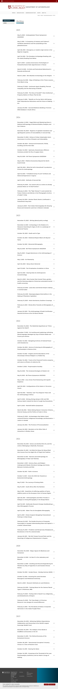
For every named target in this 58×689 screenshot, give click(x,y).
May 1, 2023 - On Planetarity (25, 259)
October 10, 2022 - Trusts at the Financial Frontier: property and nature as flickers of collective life (35, 361)
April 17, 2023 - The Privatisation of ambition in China (33, 268)
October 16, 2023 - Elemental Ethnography (30, 244)
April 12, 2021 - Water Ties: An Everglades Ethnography (33, 510)
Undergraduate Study (31, 12)
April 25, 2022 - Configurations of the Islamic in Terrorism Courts (34, 387)
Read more (52, 684)
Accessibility (21, 676)
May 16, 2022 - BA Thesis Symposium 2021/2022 (31, 375)
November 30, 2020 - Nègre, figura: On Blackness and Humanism (33, 552)
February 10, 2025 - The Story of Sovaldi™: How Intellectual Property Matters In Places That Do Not (35, 94)
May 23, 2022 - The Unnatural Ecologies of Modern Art (33, 371)
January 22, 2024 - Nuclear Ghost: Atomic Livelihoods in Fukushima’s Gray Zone (34, 200)
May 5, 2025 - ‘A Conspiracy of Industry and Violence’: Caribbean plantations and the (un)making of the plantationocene (33, 43)
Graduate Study (20, 12)
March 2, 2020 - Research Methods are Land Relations (33, 583)
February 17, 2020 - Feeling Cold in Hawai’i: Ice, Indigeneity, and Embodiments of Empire (35, 595)
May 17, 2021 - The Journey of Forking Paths (30, 482)
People (13, 12)
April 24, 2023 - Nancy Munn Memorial (28, 264)
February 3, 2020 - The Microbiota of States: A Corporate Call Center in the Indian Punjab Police (34, 607)
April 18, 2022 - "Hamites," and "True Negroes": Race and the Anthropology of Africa (34, 393)
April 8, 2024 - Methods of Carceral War (29, 180)
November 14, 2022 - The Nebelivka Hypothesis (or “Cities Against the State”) (34, 327)
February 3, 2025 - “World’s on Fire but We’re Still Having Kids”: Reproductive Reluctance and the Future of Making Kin (34, 101)
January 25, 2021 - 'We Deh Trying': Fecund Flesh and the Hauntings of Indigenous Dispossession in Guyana (34, 537)
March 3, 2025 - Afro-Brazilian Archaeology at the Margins (34, 75)
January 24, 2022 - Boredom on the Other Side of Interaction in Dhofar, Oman (32, 430)
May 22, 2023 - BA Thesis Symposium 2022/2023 (31, 248)
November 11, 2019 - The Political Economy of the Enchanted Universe (32, 637)
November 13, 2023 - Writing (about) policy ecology (32, 220)
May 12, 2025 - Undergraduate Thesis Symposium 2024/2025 (32, 36)
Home (39, 15)
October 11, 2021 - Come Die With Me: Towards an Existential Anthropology (32, 477)
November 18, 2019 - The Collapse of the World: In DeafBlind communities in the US (32, 630)
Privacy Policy (29, 676)
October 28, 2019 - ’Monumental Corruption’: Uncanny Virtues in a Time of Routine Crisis (33, 643)
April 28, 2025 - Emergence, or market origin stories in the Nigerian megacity (34, 51)
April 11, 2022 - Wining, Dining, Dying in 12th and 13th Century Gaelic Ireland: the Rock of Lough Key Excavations (35, 400)
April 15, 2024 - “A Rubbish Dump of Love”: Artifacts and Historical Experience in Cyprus (34, 174)
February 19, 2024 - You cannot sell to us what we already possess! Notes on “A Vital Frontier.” (34, 185)
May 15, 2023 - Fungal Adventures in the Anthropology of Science (34, 254)
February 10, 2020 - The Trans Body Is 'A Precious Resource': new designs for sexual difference (32, 601)
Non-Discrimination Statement (30, 673)
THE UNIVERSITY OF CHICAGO (7, 1)
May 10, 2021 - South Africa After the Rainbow (31, 487)
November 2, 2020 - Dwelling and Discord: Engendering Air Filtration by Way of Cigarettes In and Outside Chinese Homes (35, 565)
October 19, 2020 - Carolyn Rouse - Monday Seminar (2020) (34, 572)
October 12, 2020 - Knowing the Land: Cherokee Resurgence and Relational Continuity (31, 577)
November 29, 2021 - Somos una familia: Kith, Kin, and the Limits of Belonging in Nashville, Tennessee (34, 444)
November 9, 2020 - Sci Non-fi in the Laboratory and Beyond (32, 558)
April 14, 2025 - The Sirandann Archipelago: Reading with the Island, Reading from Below (34, 57)
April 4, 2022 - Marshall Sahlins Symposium (30, 405)
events (42, 15)
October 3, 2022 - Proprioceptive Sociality (29, 366)
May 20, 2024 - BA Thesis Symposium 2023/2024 (31, 156)
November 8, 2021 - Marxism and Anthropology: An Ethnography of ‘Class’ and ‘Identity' (32, 457)
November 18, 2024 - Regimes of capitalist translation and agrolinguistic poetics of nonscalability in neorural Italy (34, 131)
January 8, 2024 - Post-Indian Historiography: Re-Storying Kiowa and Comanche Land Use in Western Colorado (34, 207)
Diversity (21, 672)
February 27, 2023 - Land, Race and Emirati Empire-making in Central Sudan (34, 288)
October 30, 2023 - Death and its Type (28, 233)
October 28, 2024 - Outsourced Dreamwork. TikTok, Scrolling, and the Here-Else (32, 144)
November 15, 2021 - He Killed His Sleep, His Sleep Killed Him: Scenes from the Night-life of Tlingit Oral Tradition (34, 451)
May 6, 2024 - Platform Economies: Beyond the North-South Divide (33, 162)
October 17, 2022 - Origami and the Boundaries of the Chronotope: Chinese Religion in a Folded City (33, 354)
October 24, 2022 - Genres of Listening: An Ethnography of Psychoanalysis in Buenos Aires (34, 348)
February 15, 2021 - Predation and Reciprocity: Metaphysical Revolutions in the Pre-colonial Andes (35, 530)
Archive (5, 23)
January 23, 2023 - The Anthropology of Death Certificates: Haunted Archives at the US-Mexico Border (34, 312)
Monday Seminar (7, 20)
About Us (44, 12)
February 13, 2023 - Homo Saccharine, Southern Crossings (34, 300)
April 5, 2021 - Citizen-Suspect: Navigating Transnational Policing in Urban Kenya (34, 516)
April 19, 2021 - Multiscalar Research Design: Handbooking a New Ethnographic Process (35, 505)
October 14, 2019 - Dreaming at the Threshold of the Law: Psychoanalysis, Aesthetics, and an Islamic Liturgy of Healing (34, 655)
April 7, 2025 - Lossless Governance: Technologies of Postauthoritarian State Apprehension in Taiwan (32, 63)
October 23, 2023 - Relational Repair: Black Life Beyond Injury (33, 238)
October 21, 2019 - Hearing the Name (28, 649)
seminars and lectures (48, 15)
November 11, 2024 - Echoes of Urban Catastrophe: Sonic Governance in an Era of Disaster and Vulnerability (34, 138)
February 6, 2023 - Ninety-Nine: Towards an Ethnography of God (35, 306)
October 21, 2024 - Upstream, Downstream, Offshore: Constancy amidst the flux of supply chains (33, 151)
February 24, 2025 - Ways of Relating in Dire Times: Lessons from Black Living (35, 81)
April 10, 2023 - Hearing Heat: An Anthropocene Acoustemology (31, 273)
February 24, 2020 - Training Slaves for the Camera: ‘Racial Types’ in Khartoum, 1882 (34, 588)
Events (38, 12)
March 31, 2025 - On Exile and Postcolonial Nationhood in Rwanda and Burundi (34, 70)
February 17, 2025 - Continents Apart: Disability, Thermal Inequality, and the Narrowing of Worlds (34, 87)
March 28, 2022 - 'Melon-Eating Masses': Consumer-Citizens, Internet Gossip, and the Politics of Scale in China (35, 411)
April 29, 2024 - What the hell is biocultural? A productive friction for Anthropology (34, 168)
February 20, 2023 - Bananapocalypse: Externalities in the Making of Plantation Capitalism (34, 295)
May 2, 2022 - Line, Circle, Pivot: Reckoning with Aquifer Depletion (34, 381)
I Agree (46, 684)
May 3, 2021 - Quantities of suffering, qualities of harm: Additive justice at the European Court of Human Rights (34, 492)
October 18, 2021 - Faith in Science (27, 471)
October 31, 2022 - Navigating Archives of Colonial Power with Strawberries (34, 342)
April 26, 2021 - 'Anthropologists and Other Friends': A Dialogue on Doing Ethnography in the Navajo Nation (33, 498)
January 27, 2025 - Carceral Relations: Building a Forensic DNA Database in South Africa (34, 108)
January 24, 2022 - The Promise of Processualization (33, 425)
